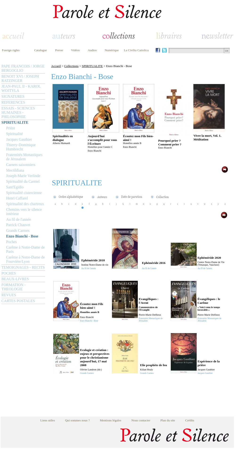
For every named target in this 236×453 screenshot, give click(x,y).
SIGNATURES (12, 96)
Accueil (56, 66)
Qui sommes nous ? (77, 420)
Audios (92, 50)
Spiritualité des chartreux (25, 204)
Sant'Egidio (15, 187)
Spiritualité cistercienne (24, 193)
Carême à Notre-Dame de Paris (25, 249)
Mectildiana (15, 170)
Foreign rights (11, 50)
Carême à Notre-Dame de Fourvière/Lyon (25, 259)
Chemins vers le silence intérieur (24, 211)
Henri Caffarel (17, 198)
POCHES (8, 273)
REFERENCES (13, 102)
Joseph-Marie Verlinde (23, 176)
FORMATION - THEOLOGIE (13, 287)
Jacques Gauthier (19, 139)
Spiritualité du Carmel (23, 181)
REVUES (8, 295)
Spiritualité (14, 134)
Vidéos (75, 50)
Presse (59, 50)
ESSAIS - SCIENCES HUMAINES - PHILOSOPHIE (18, 112)
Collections (71, 66)
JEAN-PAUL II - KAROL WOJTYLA (21, 88)
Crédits (189, 420)
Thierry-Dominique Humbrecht (21, 147)
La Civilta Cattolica (136, 50)
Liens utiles (47, 420)
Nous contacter (140, 420)
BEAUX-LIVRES (15, 279)
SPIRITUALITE (14, 122)
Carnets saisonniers (20, 165)
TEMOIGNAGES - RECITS (23, 267)
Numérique (112, 50)
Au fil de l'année (18, 219)
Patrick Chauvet (18, 225)
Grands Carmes (17, 231)
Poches (11, 242)
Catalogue (40, 50)
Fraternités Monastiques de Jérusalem (24, 157)
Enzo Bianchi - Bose (22, 236)
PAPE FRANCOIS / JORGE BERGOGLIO (23, 68)
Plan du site (167, 420)
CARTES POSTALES (18, 301)
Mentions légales (110, 420)
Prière (10, 128)
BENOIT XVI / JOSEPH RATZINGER (20, 78)
